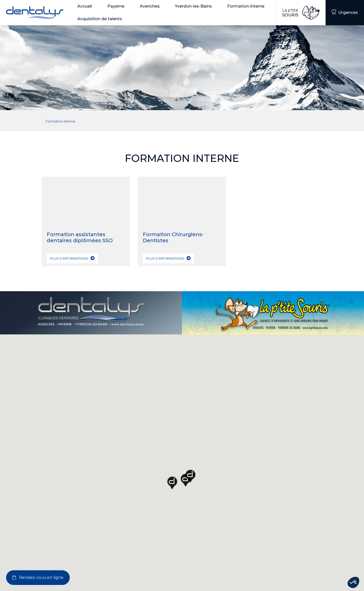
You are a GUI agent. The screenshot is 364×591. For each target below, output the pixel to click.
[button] (88, 6)
